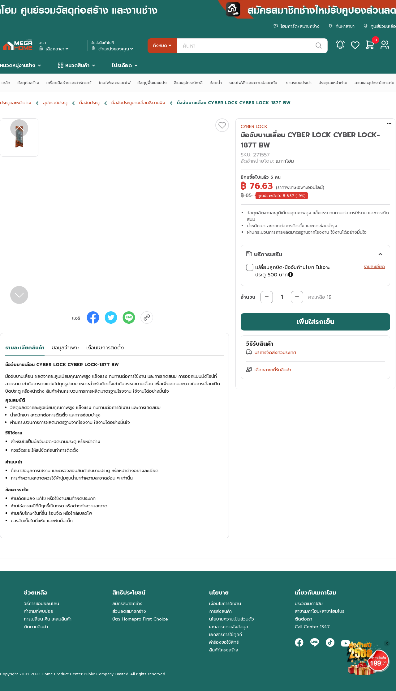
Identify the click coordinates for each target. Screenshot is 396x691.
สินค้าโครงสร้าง (223, 650)
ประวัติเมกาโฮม (309, 603)
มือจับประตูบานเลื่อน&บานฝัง (138, 103)
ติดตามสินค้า (36, 627)
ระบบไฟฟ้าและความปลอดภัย (254, 83)
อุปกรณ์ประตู (55, 103)
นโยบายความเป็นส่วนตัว (231, 619)
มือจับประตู (89, 103)
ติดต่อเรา (303, 619)
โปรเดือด (122, 65)
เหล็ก (6, 83)
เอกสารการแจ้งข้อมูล (228, 627)
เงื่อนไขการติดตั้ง (105, 348)
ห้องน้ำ (216, 83)
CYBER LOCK (254, 126)
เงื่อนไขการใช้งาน (225, 603)
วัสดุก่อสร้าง (28, 83)
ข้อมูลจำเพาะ (65, 348)
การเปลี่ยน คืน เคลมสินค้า (47, 619)
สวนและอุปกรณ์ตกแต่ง (374, 83)
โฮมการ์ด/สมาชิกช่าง (296, 26)
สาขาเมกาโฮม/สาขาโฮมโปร (319, 611)
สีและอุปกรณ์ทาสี (188, 83)
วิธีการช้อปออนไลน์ (41, 603)
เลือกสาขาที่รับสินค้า (273, 370)
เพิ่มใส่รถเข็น (315, 322)
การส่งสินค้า (220, 611)
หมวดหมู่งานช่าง (17, 65)
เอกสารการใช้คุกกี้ (225, 634)
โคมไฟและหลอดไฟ (115, 83)
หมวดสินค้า (77, 65)
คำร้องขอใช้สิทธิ (224, 642)
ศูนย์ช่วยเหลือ (380, 26)
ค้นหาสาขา (342, 26)
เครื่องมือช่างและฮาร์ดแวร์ (69, 83)
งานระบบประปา (299, 83)
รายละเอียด (374, 266)
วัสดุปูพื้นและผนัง (152, 83)
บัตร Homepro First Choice (140, 619)
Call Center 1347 (312, 627)
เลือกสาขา (54, 49)
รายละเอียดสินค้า (25, 348)
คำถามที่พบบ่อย (38, 611)
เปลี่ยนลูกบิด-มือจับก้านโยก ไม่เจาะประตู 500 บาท (287, 271)
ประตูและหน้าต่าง (333, 83)
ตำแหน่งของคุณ (112, 49)
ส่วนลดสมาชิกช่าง (129, 611)
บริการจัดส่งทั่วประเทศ (275, 352)
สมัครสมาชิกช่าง (127, 603)
